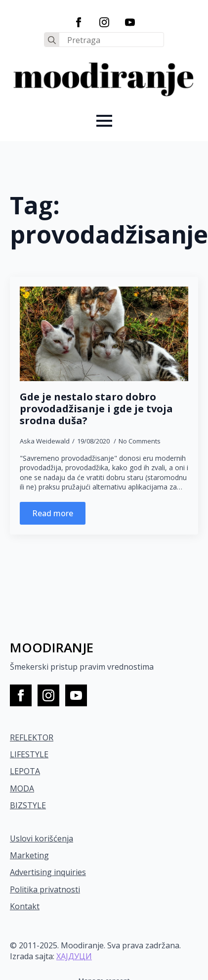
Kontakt (25, 906)
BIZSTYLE (28, 805)
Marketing (29, 855)
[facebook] (78, 22)
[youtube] (130, 22)
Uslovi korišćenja (41, 838)
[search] (51, 40)
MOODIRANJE (51, 647)
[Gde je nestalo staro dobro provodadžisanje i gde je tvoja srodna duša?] (104, 334)
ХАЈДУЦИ (74, 956)
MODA (22, 788)
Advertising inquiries (48, 872)
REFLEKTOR (31, 737)
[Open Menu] (104, 121)
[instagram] (104, 22)
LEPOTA (25, 771)
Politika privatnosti (45, 889)
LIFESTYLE (29, 754)
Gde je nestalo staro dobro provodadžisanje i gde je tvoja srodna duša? (96, 409)
